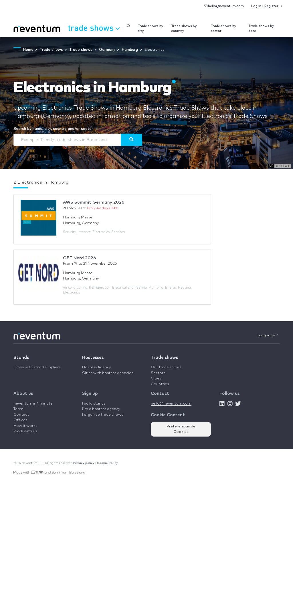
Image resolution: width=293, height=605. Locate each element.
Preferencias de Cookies (181, 429)
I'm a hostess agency (101, 409)
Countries (160, 384)
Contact (21, 415)
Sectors (158, 373)
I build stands (93, 403)
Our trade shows (166, 367)
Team (18, 409)
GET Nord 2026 (79, 258)
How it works (25, 426)
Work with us (25, 431)
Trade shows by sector (223, 29)
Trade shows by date (261, 29)
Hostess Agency (96, 367)
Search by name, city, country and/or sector (53, 129)
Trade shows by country (184, 29)
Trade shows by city (150, 29)
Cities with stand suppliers (36, 367)
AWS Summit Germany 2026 (93, 202)
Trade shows (164, 357)
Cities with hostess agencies (107, 373)
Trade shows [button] (94, 27)
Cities (156, 378)
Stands (21, 357)
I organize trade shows (102, 415)
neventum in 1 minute (33, 403)
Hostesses (93, 357)
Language (267, 335)
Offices (20, 420)
